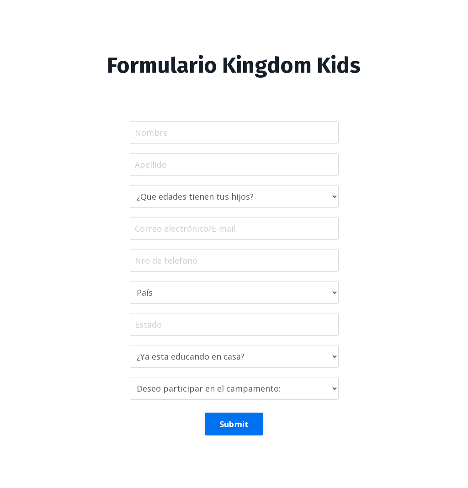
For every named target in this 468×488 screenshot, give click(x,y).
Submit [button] (234, 424)
